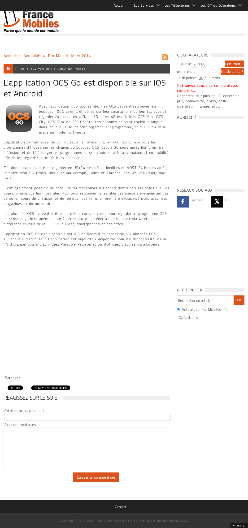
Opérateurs (188, 317)
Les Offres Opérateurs (218, 5)
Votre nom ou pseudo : (24, 410)
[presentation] (43, 481)
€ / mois (212, 77)
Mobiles (214, 309)
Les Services (144, 5)
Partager (12, 378)
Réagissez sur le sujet (32, 397)
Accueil (119, 5)
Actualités (32, 56)
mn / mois (186, 71)
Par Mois (56, 56)
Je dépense (187, 77)
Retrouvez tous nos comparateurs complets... (207, 87)
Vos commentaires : (21, 424)
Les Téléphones (177, 5)
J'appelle (184, 63)
